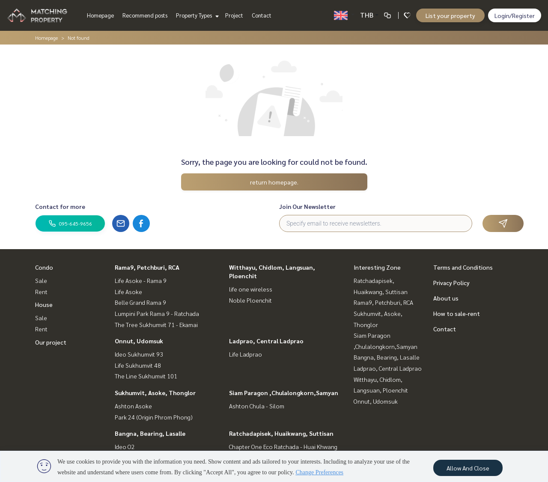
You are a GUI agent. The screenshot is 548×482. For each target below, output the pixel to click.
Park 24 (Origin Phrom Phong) (154, 417)
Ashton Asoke (133, 406)
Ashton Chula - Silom (256, 406)
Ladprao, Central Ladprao (266, 341)
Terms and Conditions (463, 267)
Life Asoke (128, 291)
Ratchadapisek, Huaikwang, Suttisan (281, 433)
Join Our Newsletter (307, 206)
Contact (261, 15)
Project (234, 15)
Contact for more (60, 206)
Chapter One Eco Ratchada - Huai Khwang (283, 446)
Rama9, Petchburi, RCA (147, 267)
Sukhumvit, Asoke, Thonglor (155, 392)
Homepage (100, 15)
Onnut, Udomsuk (139, 341)
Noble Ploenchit (250, 300)
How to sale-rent (456, 313)
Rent (41, 291)
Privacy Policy (451, 282)
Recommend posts (144, 15)
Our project (50, 342)
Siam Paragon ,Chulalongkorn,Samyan (283, 392)
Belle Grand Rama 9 (140, 302)
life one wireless (250, 289)
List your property (450, 15)
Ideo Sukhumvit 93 (139, 354)
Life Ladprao (245, 354)
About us (446, 298)
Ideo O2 (125, 446)
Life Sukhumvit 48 (138, 365)
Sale (41, 280)
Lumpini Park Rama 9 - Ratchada (157, 313)
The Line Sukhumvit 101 (146, 376)
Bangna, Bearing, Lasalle (150, 433)
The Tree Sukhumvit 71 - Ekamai (156, 324)
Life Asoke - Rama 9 (141, 280)
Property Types (196, 15)
